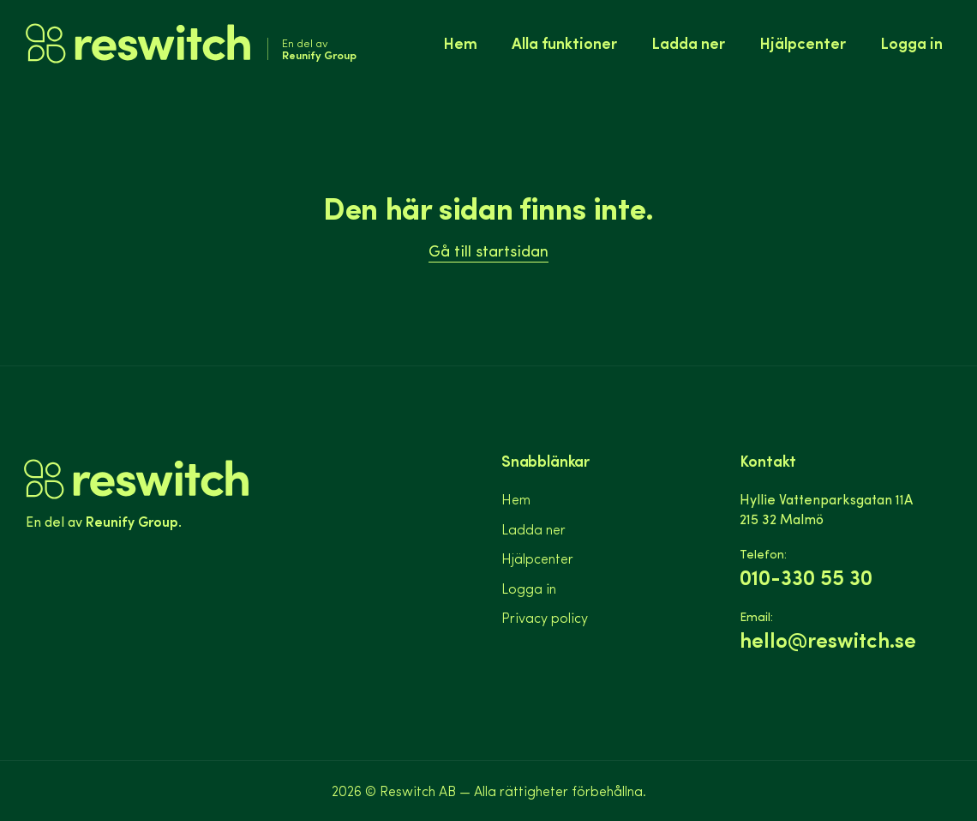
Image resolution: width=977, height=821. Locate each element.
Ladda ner (688, 42)
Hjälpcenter (802, 42)
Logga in (911, 42)
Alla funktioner (564, 42)
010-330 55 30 (806, 577)
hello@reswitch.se (828, 639)
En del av (319, 49)
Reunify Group (132, 520)
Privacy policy (544, 617)
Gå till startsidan (488, 250)
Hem (460, 42)
